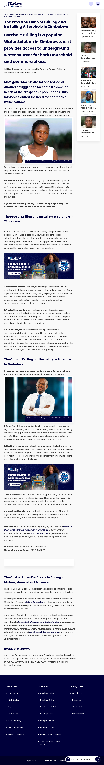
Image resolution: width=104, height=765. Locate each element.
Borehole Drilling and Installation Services (39, 622)
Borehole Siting (47, 693)
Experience (13, 707)
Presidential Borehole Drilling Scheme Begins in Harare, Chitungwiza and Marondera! (88, 81)
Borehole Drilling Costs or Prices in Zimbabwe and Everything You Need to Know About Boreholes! (88, 32)
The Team (13, 693)
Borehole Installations (50, 707)
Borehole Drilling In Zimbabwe (21, 14)
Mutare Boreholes (34, 602)
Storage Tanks (46, 713)
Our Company (14, 720)
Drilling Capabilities (16, 734)
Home (6, 14)
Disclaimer (77, 700)
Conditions (77, 693)
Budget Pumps (47, 720)
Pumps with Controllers (50, 734)
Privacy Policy (78, 713)
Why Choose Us (15, 727)
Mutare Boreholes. (39, 533)
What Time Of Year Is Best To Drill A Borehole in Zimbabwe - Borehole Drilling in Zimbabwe (88, 106)
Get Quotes (13, 700)
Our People (13, 713)
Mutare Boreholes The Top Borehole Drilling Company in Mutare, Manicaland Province (87, 56)
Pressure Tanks (47, 727)
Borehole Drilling (47, 700)
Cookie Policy (78, 707)
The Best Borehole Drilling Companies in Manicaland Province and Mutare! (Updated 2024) (88, 131)
